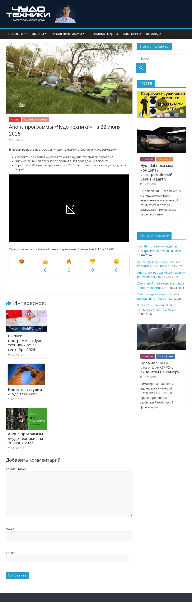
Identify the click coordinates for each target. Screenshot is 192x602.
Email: (11, 553)
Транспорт (164, 159)
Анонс (15, 119)
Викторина (132, 34)
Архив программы (67, 34)
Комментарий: (16, 469)
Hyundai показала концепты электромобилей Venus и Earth (156, 172)
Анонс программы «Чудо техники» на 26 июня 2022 (25, 438)
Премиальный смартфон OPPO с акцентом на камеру (159, 367)
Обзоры (38, 34)
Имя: (10, 529)
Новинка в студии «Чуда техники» (25, 392)
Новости (15, 34)
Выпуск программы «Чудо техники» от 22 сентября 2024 (25, 342)
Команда (153, 34)
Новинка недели (104, 34)
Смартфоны (165, 356)
